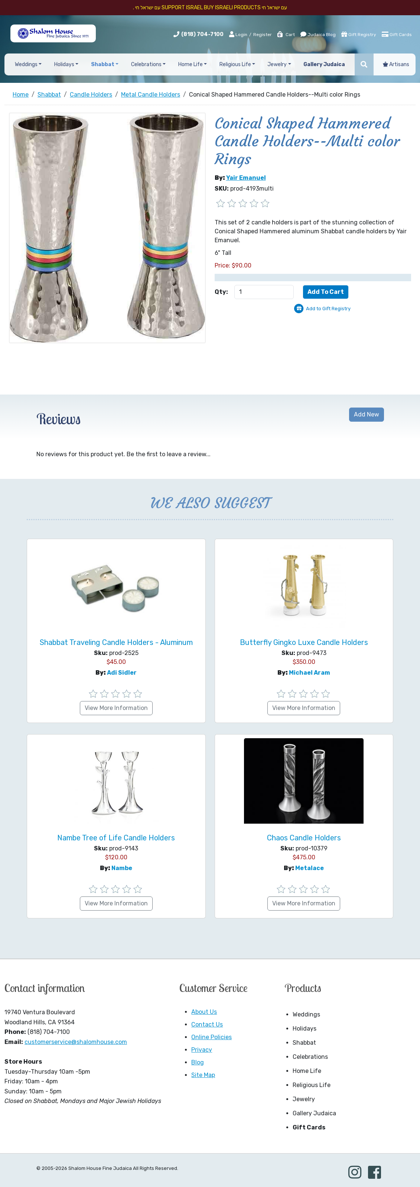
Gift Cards (397, 34)
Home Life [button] (190, 64)
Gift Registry (358, 34)
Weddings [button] (26, 64)
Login (238, 34)
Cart (286, 34)
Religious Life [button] (235, 64)
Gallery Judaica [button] (324, 64)
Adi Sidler (122, 672)
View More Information (116, 707)
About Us (204, 1011)
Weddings (306, 1014)
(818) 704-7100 (202, 34)
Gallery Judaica (314, 1113)
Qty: (221, 291)
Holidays (304, 1028)
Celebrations (310, 1056)
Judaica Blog (318, 34)
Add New (366, 414)
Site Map (203, 1075)
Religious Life (312, 1085)
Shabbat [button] (102, 64)
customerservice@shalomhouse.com (76, 1041)
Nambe (121, 868)
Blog (197, 1062)
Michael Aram (309, 672)
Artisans (396, 64)
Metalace (309, 868)
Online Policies (211, 1037)
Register (262, 34)
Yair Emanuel (246, 177)
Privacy (201, 1049)
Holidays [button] (64, 64)
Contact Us (207, 1024)
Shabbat (304, 1042)
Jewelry (304, 1099)
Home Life (307, 1070)
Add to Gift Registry (328, 308)
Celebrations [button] (146, 64)
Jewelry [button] (277, 64)
